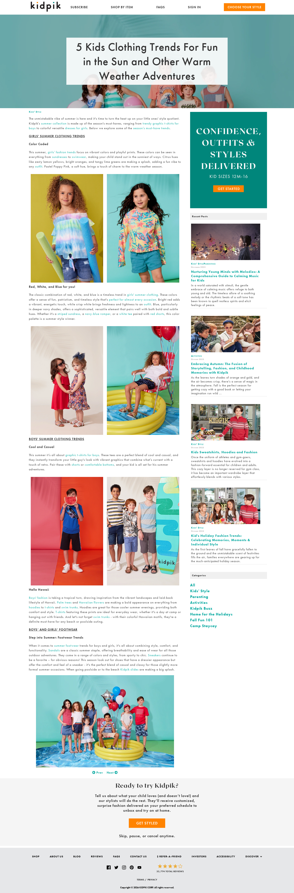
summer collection (54, 123)
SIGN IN (194, 7)
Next (112, 773)
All (192, 585)
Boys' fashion (38, 598)
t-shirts (49, 607)
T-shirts (60, 612)
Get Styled (147, 823)
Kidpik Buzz (201, 608)
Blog (77, 856)
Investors (199, 856)
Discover (253, 856)
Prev (97, 773)
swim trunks (70, 607)
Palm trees (64, 602)
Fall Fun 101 (201, 620)
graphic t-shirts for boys (82, 455)
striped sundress (69, 314)
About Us (56, 856)
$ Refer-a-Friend (169, 856)
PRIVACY (152, 879)
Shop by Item (122, 7)
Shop (35, 856)
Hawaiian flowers (91, 602)
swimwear (79, 157)
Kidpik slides (129, 669)
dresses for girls (76, 128)
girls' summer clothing (142, 295)
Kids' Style (35, 111)
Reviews (97, 856)
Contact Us (138, 856)
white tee (125, 314)
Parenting (199, 596)
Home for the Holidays (211, 614)
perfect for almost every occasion (132, 299)
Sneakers (154, 655)
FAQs (160, 7)
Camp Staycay (203, 625)
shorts (76, 464)
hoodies (34, 607)
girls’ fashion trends (62, 152)
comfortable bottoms (99, 464)
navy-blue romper (97, 314)
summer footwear (66, 645)
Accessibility (226, 856)
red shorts (157, 314)
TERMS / (142, 879)
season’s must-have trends (151, 128)
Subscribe (79, 7)
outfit (38, 166)
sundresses (59, 157)
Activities (199, 602)
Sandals (54, 650)
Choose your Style (244, 7)
